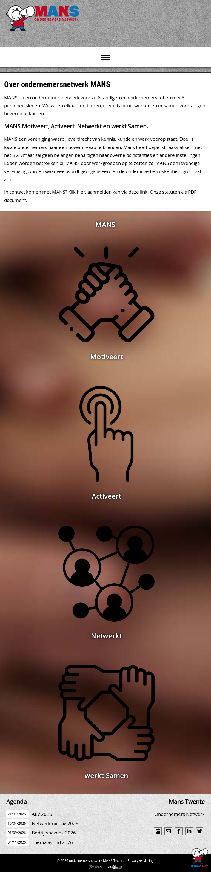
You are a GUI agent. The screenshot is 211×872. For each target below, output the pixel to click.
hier (81, 192)
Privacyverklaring (140, 860)
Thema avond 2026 (52, 842)
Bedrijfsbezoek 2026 (54, 833)
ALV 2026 (42, 814)
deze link (138, 192)
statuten (171, 192)
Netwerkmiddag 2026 (55, 823)
